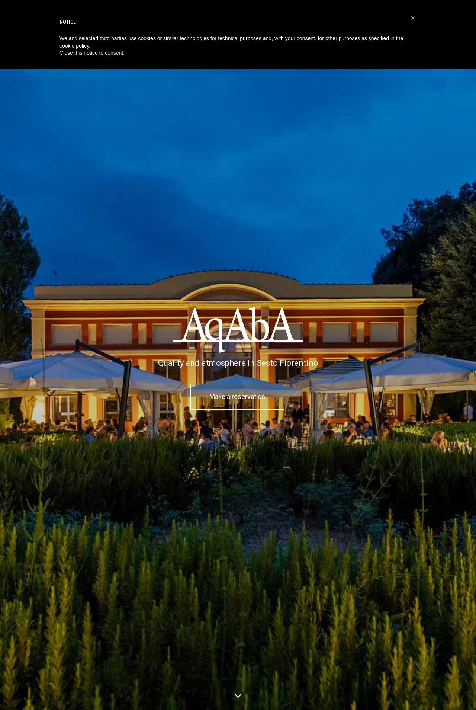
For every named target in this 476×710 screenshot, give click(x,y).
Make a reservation (237, 396)
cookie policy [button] (74, 46)
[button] (413, 18)
